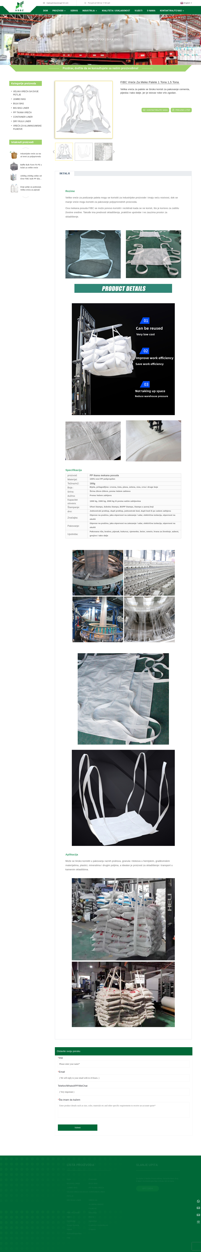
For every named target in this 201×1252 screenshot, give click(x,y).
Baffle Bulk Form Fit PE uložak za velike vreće (31, 166)
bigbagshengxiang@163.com (58, 3)
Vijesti (138, 10)
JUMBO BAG (19, 99)
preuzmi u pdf (182, 110)
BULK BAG (113, 39)
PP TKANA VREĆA (22, 112)
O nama (151, 10)
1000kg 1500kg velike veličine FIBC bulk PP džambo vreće (31, 177)
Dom (45, 10)
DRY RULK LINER (22, 121)
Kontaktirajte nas (172, 10)
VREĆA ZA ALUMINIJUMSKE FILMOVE (27, 127)
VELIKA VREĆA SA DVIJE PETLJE (26, 93)
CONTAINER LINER (23, 117)
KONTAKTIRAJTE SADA (157, 110)
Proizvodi (59, 10)
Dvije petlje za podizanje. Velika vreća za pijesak (31, 188)
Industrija (89, 10)
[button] (25, 148)
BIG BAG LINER (21, 108)
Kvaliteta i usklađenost (116, 10)
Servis (74, 10)
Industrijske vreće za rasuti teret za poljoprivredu (30, 155)
